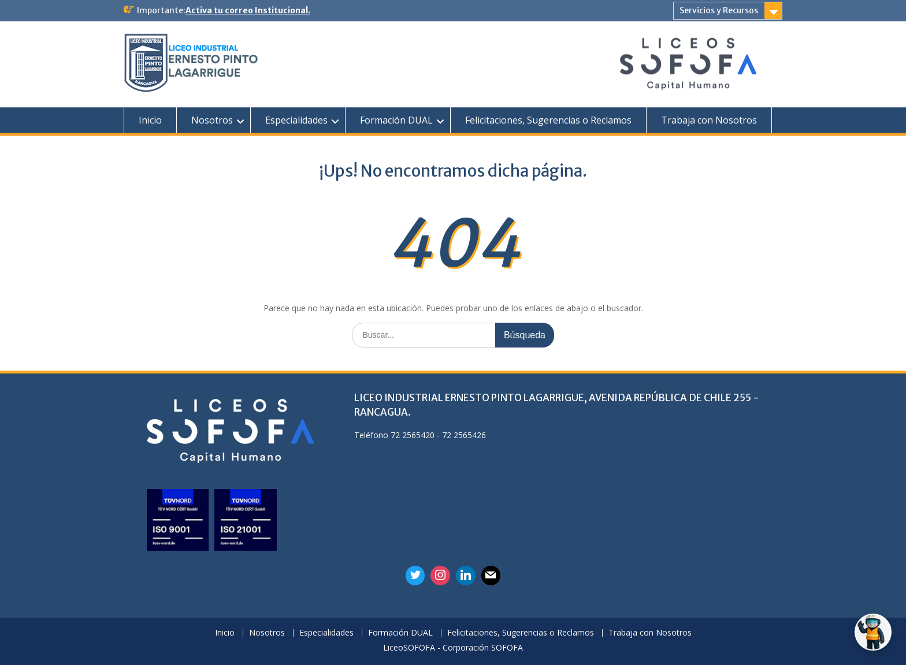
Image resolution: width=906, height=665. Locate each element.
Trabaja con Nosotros (709, 120)
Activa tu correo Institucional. (247, 10)
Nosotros (212, 120)
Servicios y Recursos (719, 10)
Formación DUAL (396, 120)
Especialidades (296, 120)
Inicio (150, 120)
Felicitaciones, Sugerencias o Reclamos (548, 120)
